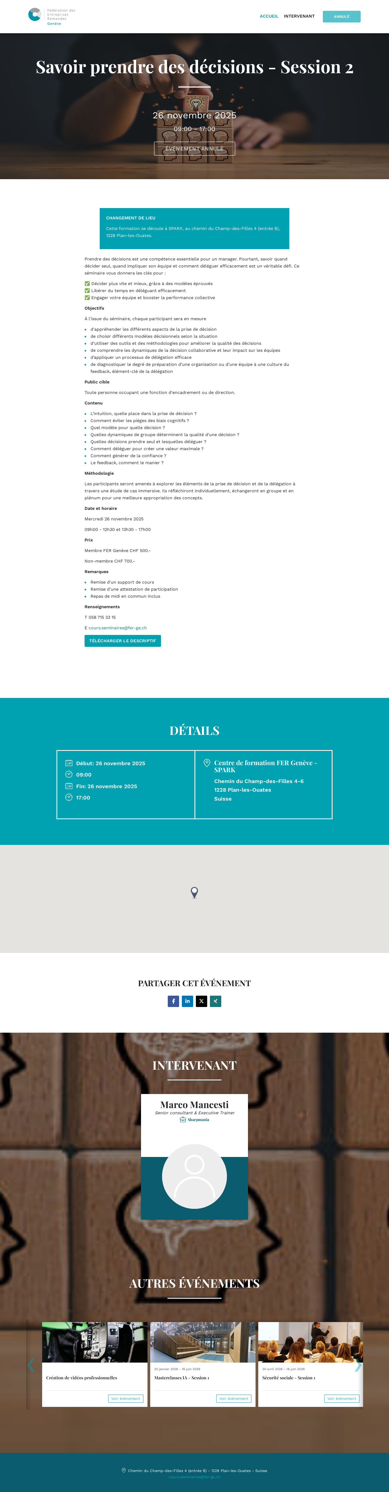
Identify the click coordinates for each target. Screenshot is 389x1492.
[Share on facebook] (173, 1001)
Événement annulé (194, 148)
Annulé (342, 16)
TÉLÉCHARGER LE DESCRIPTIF (122, 640)
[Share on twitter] (201, 1001)
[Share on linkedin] (187, 1001)
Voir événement (125, 1398)
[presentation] (31, 1366)
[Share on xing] (215, 1001)
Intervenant (299, 16)
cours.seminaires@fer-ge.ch (194, 1477)
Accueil (269, 16)
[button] (194, 893)
